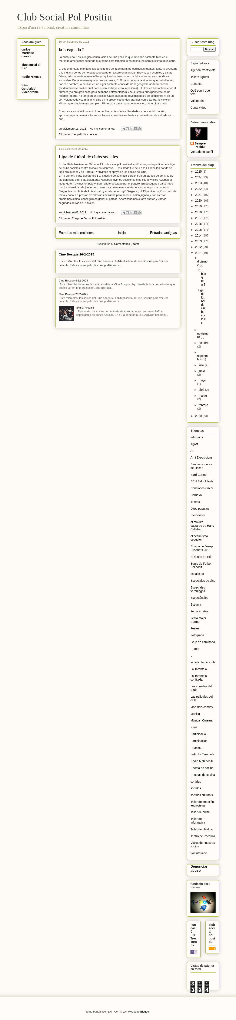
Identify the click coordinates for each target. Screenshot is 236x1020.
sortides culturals (201, 795)
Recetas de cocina (202, 774)
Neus (193, 727)
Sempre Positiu (200, 145)
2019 (199, 206)
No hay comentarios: (103, 128)
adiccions (196, 437)
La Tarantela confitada (198, 677)
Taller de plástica (201, 829)
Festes (194, 628)
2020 (199, 200)
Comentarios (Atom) (126, 243)
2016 (199, 223)
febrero (203, 405)
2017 (199, 218)
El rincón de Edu (201, 556)
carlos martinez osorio (27, 53)
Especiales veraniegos (197, 589)
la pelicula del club (202, 662)
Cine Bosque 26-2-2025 (76, 254)
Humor (194, 649)
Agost (194, 444)
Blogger (145, 1011)
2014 (199, 235)
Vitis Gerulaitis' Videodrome (30, 89)
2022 (199, 188)
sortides (195, 788)
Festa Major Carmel (198, 619)
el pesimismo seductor (199, 537)
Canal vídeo (198, 107)
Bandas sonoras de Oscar (201, 466)
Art (192, 450)
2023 (199, 183)
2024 (199, 177)
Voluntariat (197, 100)
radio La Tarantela (202, 754)
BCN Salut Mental (202, 481)
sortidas (195, 781)
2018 (199, 212)
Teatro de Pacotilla (202, 836)
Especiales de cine (202, 580)
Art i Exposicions (201, 457)
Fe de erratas (199, 611)
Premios (195, 747)
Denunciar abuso (198, 868)
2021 (199, 194)
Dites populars (200, 508)
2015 (199, 229)
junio (202, 371)
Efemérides (198, 515)
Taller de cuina (200, 812)
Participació (198, 734)
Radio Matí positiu (202, 761)
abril (202, 389)
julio (202, 365)
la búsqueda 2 (71, 49)
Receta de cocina (201, 768)
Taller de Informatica (197, 820)
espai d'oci (197, 574)
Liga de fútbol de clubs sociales (88, 156)
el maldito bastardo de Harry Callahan (202, 525)
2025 (199, 171)
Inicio (122, 233)
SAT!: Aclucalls (85, 307)
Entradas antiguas (163, 233)
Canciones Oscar (201, 488)
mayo (202, 380)
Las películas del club (85, 134)
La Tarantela (198, 669)
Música (195, 714)
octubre (204, 343)
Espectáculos (199, 597)
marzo (203, 395)
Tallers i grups (199, 77)
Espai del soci (199, 63)
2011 (199, 253)
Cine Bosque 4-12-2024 (73, 280)
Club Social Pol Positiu (64, 17)
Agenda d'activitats (202, 70)
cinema (195, 502)
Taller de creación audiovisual (202, 803)
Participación (198, 741)
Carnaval (196, 495)
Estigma (195, 604)
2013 (199, 241)
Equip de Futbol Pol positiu (88, 218)
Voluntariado (198, 853)
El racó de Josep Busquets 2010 (201, 548)
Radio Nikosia (31, 76)
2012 (199, 247)
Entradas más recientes (76, 233)
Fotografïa (197, 635)
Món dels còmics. (201, 707)
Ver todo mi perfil (201, 151)
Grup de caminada (202, 642)
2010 (199, 416)
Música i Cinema (201, 720)
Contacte (196, 83)
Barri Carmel (198, 474)
